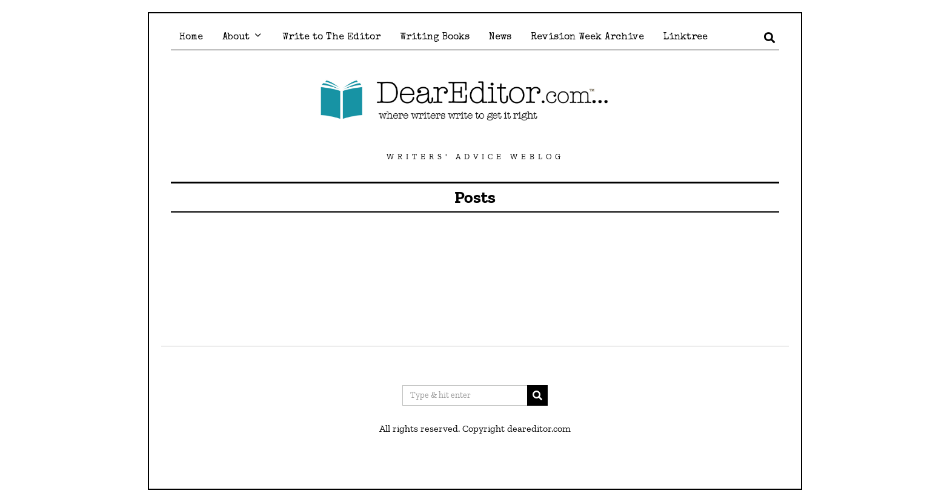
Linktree (685, 37)
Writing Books (435, 37)
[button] (537, 395)
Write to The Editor (331, 37)
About (236, 37)
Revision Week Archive (587, 37)
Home (191, 37)
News (500, 37)
